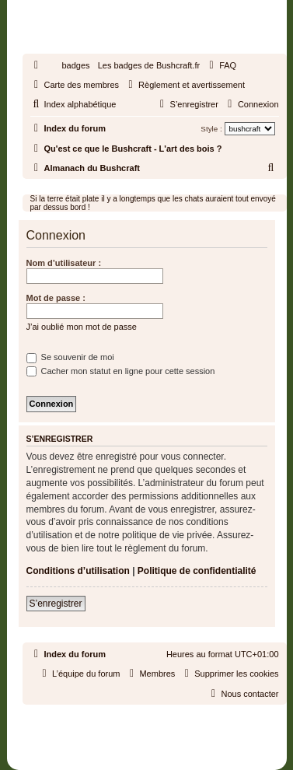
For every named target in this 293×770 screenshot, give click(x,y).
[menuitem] (220, 65)
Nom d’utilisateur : (64, 263)
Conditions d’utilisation (78, 570)
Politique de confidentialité (197, 570)
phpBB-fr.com (166, 733)
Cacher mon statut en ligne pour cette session (120, 371)
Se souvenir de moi (70, 357)
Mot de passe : (55, 298)
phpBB (111, 719)
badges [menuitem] (76, 65)
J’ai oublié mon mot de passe (81, 326)
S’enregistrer (56, 603)
